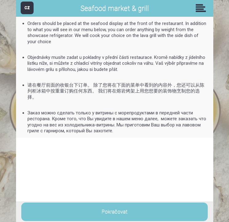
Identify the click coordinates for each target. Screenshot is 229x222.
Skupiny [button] (202, 8)
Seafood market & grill (114, 8)
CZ (27, 7)
